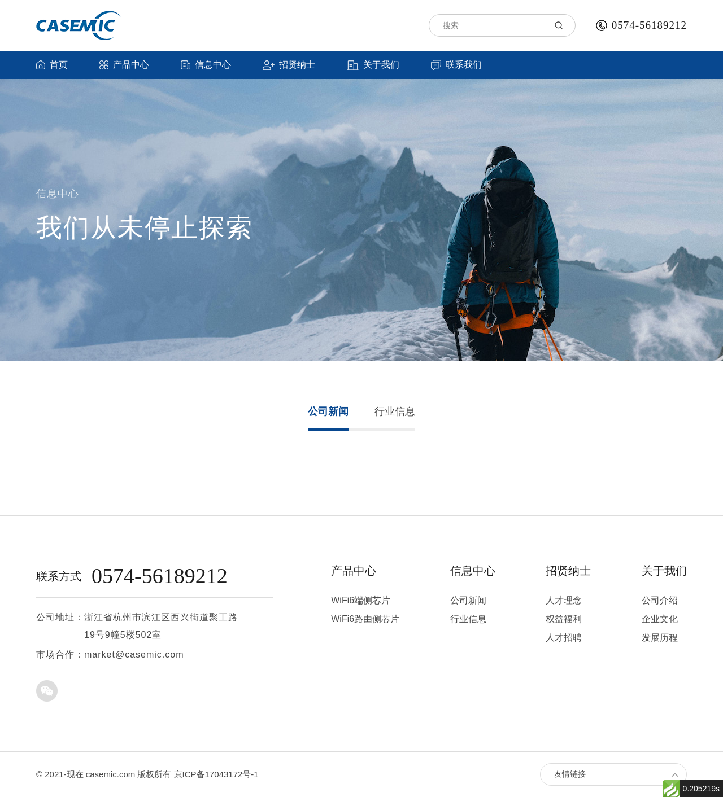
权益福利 (564, 619)
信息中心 (206, 64)
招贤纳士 (289, 65)
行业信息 (394, 411)
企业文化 (660, 619)
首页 (52, 64)
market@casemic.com (134, 654)
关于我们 (373, 65)
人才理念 (564, 600)
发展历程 (660, 637)
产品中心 (124, 64)
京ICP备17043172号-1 (216, 774)
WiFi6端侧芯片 (360, 600)
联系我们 (456, 65)
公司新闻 (328, 411)
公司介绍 (660, 600)
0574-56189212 (649, 25)
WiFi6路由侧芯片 (365, 619)
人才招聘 (564, 637)
